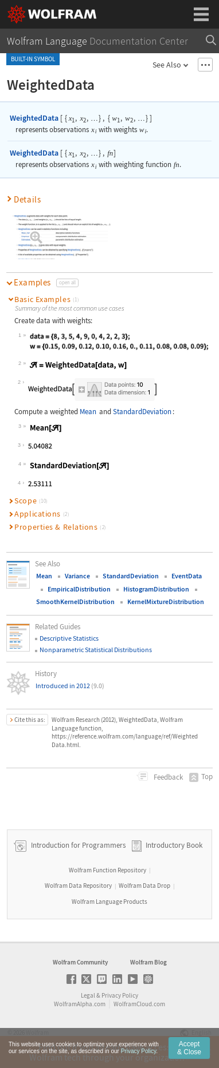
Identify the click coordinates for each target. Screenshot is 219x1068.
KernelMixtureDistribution (165, 601)
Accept (189, 1048)
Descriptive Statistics (69, 638)
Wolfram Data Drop (144, 886)
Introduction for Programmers (77, 845)
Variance (77, 575)
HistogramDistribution (156, 589)
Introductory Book (174, 845)
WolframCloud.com (139, 1004)
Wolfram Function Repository (107, 870)
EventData (186, 575)
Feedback (167, 777)
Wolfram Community (80, 962)
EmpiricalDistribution (79, 589)
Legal (88, 995)
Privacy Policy (119, 995)
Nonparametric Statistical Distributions (96, 649)
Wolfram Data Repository (78, 886)
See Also (166, 64)
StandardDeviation (142, 411)
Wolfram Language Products (109, 902)
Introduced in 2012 (70, 685)
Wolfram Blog (148, 962)
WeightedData (34, 118)
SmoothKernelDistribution (75, 601)
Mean (88, 411)
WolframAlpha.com (79, 1004)
